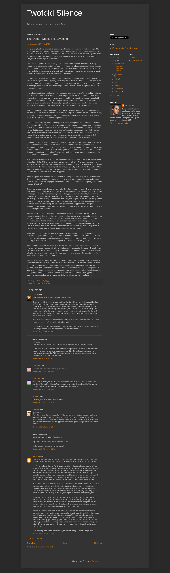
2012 (115, 61)
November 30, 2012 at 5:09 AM (43, 534)
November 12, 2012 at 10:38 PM (44, 427)
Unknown (36, 456)
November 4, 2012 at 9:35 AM (43, 332)
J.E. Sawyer (129, 105)
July (116, 79)
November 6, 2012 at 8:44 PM (43, 372)
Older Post (98, 543)
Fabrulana (36, 366)
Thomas (36, 294)
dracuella (36, 410)
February (118, 88)
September (118, 74)
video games (46, 283)
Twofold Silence (54, 12)
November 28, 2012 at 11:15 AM (44, 449)
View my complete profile (119, 123)
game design (37, 283)
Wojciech (36, 396)
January (118, 92)
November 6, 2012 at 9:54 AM (43, 358)
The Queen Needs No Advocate (118, 68)
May (116, 82)
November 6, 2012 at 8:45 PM (43, 389)
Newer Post (31, 543)
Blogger (94, 561)
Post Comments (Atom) (44, 547)
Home (65, 543)
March (117, 85)
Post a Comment (36, 538)
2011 (115, 95)
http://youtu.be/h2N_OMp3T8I (38, 44)
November (118, 64)
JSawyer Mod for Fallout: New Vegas (125, 48)
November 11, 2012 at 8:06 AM (43, 403)
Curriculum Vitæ (136, 60)
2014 (115, 58)
